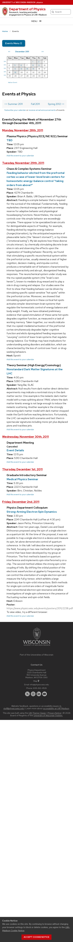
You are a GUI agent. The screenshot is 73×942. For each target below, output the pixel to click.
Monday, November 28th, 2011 (22, 130)
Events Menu (13, 43)
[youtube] (44, 694)
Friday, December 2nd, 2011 (20, 502)
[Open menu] (36, 21)
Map (36, 681)
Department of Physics (27, 9)
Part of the (36, 654)
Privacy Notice (54, 713)
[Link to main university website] (36, 646)
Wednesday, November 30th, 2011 (25, 437)
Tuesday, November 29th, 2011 (23, 163)
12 (15, 69)
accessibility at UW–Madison (56, 708)
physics (40, 2)
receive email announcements (42, 110)
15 (33, 69)
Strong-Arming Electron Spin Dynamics (32, 511)
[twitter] (27, 694)
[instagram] (33, 694)
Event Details (15, 450)
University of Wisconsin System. (48, 715)
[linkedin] (39, 694)
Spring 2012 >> (56, 104)
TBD (9, 140)
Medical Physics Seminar (22, 479)
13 (21, 69)
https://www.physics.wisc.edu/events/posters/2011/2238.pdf (40, 608)
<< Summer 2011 (13, 104)
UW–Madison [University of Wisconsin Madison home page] (18, 2)
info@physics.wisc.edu (39, 684)
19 (15, 72)
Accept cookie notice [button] (36, 937)
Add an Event (12, 82)
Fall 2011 (35, 104)
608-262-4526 (40, 688)
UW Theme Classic (37, 713)
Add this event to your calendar (20, 155)
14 (27, 69)
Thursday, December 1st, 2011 (22, 469)
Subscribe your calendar (15, 110)
